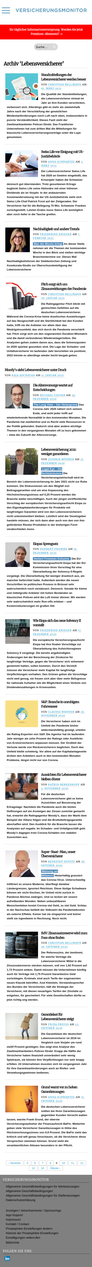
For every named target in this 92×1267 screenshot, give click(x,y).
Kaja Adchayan (23, 375)
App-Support (14, 1215)
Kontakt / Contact (17, 1224)
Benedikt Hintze (61, 861)
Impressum (13, 1219)
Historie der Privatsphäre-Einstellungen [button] (32, 1233)
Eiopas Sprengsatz (45, 544)
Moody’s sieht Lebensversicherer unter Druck (35, 370)
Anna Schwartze (61, 161)
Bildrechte (12, 1242)
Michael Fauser (52, 395)
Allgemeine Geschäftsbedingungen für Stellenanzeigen (43, 1195)
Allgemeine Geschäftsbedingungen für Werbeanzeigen (43, 1186)
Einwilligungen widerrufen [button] (23, 1237)
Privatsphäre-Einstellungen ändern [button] (29, 1228)
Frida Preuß (58, 1024)
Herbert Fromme (53, 549)
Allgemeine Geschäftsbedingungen (29, 1191)
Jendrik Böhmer (61, 459)
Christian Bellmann (64, 84)
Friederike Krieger (56, 234)
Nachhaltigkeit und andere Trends (56, 229)
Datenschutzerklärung (20, 1200)
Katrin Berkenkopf (64, 784)
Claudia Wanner (61, 711)
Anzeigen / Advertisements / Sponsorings (33, 1210)
